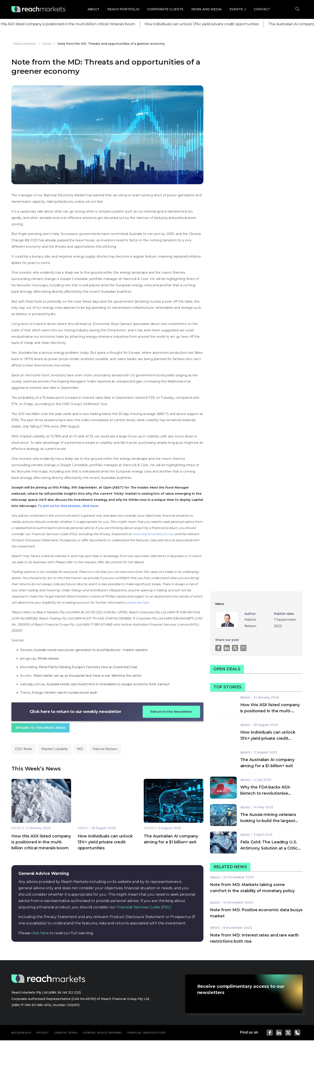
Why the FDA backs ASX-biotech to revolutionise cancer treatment (265, 790)
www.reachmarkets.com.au (153, 534)
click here (40, 933)
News (16, 828)
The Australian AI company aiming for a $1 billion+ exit (267, 762)
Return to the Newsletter (171, 711)
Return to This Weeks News (40, 727)
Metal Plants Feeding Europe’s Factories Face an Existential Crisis (88, 667)
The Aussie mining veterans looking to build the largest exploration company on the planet (268, 818)
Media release (49, 658)
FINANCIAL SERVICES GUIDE (146, 1032)
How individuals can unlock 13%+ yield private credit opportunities (204, 24)
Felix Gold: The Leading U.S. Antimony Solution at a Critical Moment (270, 845)
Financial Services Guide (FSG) (144, 907)
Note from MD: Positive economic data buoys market (256, 912)
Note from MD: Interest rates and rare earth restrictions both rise (254, 938)
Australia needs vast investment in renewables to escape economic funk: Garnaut (108, 684)
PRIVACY (42, 1032)
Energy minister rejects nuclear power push (64, 693)
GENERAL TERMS (66, 1032)
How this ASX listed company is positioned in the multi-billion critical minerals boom (41, 842)
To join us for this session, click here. (68, 506)
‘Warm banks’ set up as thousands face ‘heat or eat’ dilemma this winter (87, 676)
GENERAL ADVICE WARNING (102, 1032)
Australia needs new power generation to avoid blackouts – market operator (91, 650)
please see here (137, 602)
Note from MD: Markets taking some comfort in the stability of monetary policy (252, 887)
